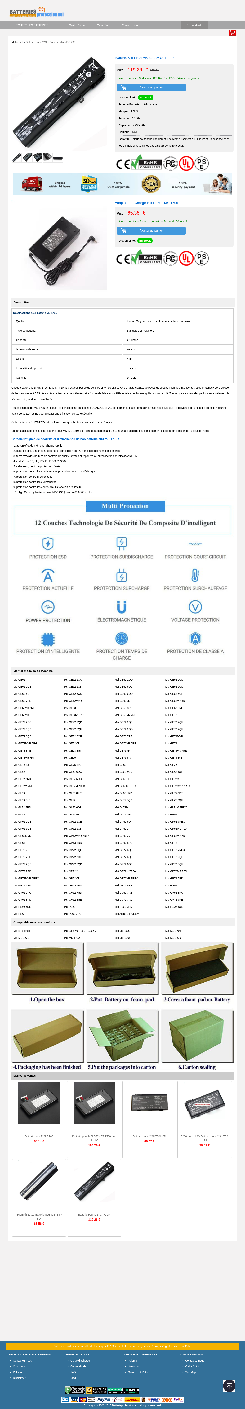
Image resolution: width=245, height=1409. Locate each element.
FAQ (73, 1372)
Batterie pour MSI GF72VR (94, 1214)
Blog (73, 1377)
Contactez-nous (131, 25)
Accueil (18, 42)
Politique (18, 1372)
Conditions (19, 1366)
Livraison (133, 1366)
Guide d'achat (77, 25)
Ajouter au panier (151, 87)
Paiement (133, 1360)
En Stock (145, 97)
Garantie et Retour (139, 1372)
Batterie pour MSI (36, 42)
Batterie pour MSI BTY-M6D (149, 1136)
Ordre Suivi (103, 25)
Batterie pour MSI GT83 (39, 1136)
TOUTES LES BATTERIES (32, 25)
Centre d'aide (195, 25)
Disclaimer (19, 1377)
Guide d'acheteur (80, 1360)
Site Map (190, 1372)
